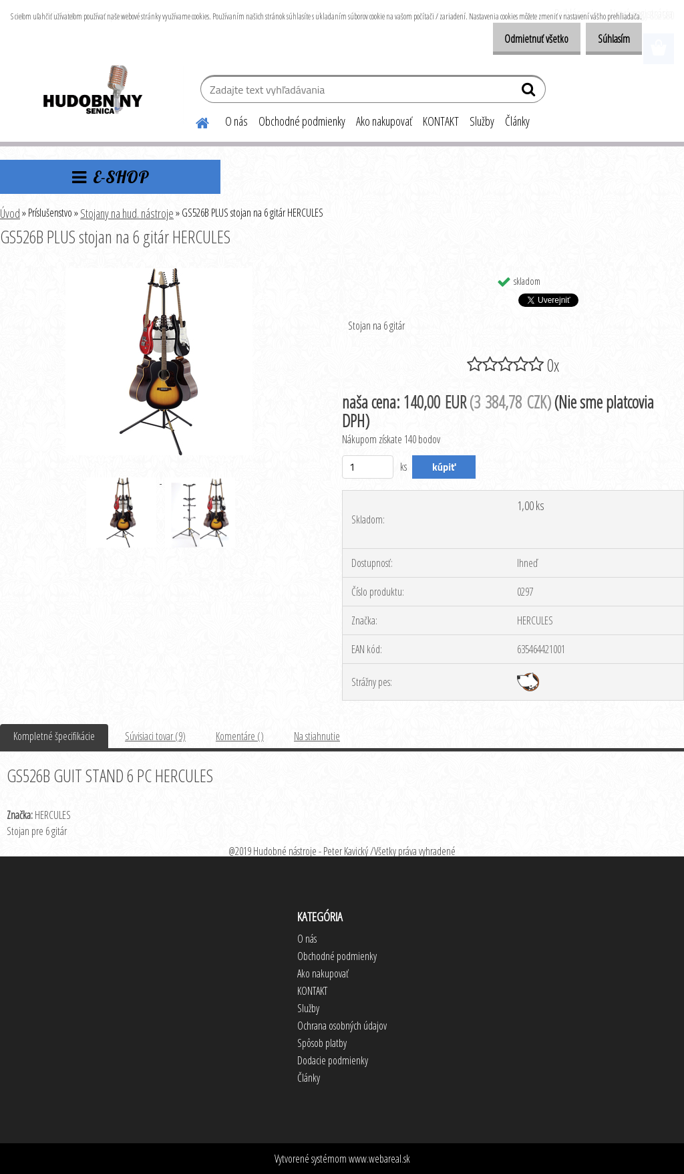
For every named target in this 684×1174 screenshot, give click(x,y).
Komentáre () (240, 736)
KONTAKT (441, 121)
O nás (236, 121)
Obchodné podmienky (302, 121)
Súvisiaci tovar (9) (155, 736)
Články (517, 121)
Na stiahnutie (317, 736)
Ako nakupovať (384, 121)
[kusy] (367, 467)
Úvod (10, 213)
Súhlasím (609, 38)
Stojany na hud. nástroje (127, 213)
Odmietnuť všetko (522, 38)
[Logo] (92, 90)
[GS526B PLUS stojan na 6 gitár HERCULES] (158, 273)
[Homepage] (194, 121)
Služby (482, 121)
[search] (530, 92)
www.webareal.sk (379, 1158)
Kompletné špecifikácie (54, 736)
